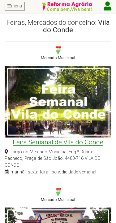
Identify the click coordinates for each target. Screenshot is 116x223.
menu (14, 5)
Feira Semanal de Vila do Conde (58, 142)
